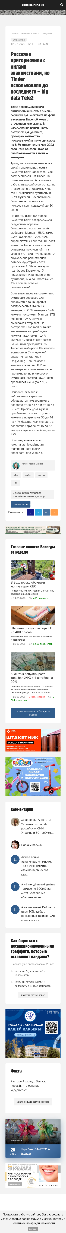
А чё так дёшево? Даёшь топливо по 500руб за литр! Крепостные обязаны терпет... (38, 891)
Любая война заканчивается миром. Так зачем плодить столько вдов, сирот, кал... (36, 865)
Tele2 (16, 475)
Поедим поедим (31, 845)
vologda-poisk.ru (33, 5)
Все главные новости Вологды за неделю (33, 713)
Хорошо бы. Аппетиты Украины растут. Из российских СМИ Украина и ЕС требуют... (37, 826)
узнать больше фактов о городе (33, 1101)
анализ (41, 475)
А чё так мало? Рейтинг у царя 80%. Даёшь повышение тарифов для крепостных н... (38, 913)
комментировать (22, 504)
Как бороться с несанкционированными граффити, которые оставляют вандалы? (32, 948)
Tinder (28, 475)
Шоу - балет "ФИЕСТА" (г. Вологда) (35, 1151)
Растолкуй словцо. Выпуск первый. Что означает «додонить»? (28, 1086)
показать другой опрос (33, 995)
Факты (16, 1071)
